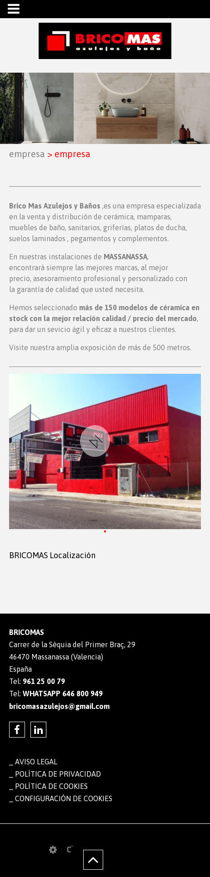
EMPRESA (27, 154)
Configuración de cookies (63, 798)
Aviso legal (36, 762)
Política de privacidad (58, 774)
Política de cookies (51, 786)
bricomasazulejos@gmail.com (59, 706)
